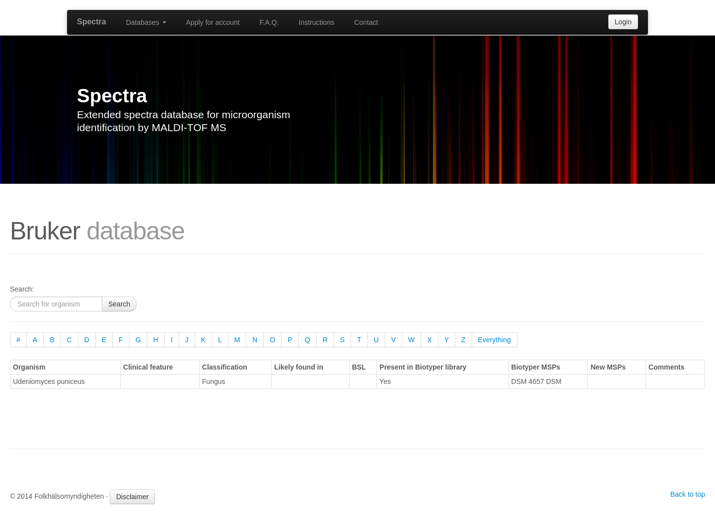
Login (623, 22)
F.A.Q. (269, 22)
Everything (494, 340)
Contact (366, 22)
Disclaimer (132, 497)
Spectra (91, 21)
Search (119, 304)
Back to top (687, 494)
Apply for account (213, 22)
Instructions (317, 22)
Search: (22, 289)
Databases (146, 22)
